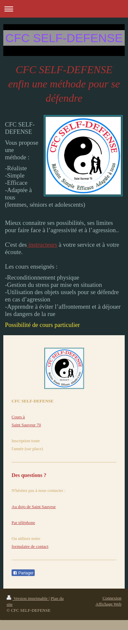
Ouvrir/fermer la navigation (64, 9)
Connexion (112, 598)
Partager (23, 573)
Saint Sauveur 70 (26, 424)
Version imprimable (28, 598)
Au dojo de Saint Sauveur (34, 506)
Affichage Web (108, 604)
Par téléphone (23, 522)
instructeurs (42, 244)
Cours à (18, 416)
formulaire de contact (30, 546)
